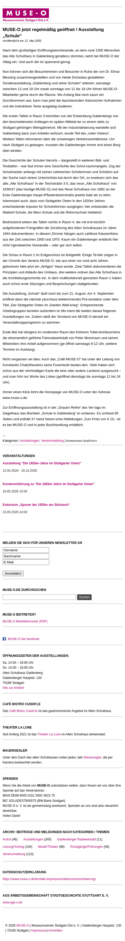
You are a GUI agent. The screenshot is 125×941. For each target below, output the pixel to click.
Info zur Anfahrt (13, 688)
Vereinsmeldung (52, 441)
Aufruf (7, 839)
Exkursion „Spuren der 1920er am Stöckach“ (36, 505)
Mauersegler (92, 757)
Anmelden (55, 930)
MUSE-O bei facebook (23, 639)
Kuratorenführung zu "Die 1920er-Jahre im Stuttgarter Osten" (48, 484)
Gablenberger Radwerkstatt (76, 839)
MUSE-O (22, 925)
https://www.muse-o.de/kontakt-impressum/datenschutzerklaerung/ (49, 879)
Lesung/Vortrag (13, 847)
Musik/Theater (48, 847)
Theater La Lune (49, 734)
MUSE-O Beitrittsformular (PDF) (25, 621)
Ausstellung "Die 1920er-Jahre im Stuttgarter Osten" (42, 463)
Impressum (39, 930)
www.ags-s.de (12, 902)
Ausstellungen (29, 441)
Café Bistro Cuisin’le (23, 711)
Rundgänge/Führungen (86, 847)
